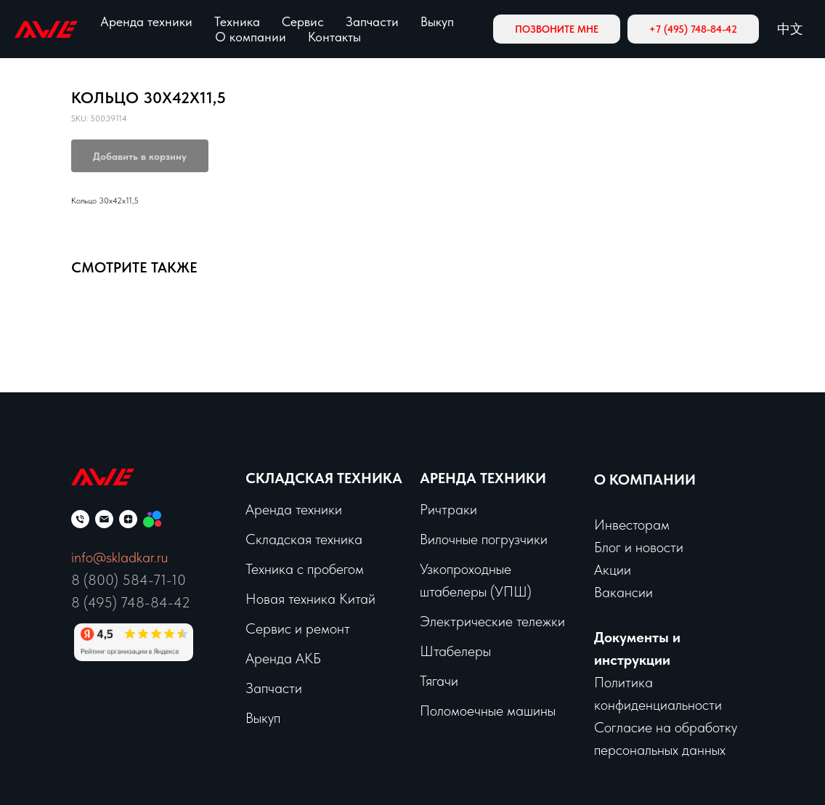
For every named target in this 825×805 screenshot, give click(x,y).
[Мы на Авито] (152, 519)
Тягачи (439, 680)
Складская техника (323, 478)
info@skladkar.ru (119, 557)
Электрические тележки (492, 621)
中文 (790, 28)
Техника (237, 21)
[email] (104, 519)
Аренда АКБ (283, 658)
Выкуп (437, 21)
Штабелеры (455, 651)
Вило (434, 539)
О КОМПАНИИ (645, 479)
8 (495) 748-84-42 (130, 602)
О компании (250, 36)
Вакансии (623, 592)
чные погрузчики (498, 539)
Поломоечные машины (488, 710)
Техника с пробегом (304, 569)
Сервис (303, 21)
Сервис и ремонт (297, 628)
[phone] (80, 519)
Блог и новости (638, 547)
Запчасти (372, 21)
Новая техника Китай (310, 598)
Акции (612, 569)
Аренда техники (146, 21)
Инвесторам (632, 524)
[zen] (128, 519)
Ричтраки (448, 509)
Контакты (334, 36)
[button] (556, 29)
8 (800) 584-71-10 (128, 579)
